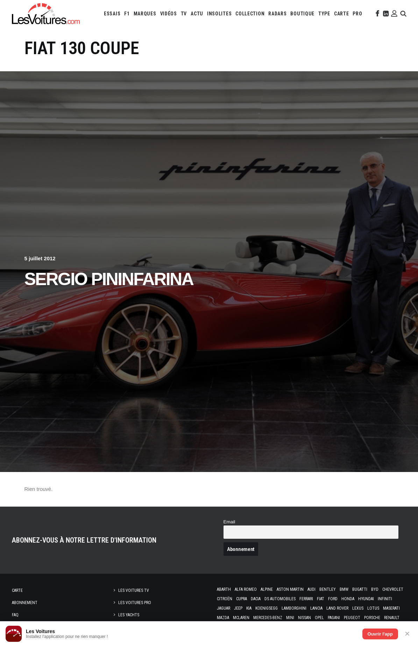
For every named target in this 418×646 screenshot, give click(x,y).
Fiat (320, 598)
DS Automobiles (280, 598)
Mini (290, 617)
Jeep (238, 608)
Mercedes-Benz (267, 617)
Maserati (391, 608)
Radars (277, 13)
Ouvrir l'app (380, 634)
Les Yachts (128, 614)
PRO (357, 13)
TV (184, 13)
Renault (391, 617)
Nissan (304, 617)
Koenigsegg (266, 608)
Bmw (344, 589)
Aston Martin (290, 589)
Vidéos (168, 13)
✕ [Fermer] (407, 634)
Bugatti (359, 589)
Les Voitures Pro (134, 602)
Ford (333, 598)
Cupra (241, 598)
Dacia (256, 598)
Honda (347, 598)
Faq (15, 614)
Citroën (224, 598)
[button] (377, 13)
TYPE (324, 13)
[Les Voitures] (46, 13)
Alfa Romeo (246, 589)
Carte (17, 590)
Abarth (224, 589)
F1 (126, 13)
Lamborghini (294, 608)
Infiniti (385, 598)
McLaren (241, 617)
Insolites (219, 13)
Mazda (223, 617)
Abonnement (24, 602)
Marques (145, 13)
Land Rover (337, 608)
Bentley (327, 589)
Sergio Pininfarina (108, 279)
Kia (248, 608)
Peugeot (352, 617)
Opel (319, 617)
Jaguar (223, 608)
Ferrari (306, 598)
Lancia (316, 608)
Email (229, 521)
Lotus (373, 608)
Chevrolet (392, 589)
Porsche (372, 617)
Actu (197, 13)
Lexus (357, 608)
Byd (374, 589)
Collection (249, 13)
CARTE (341, 13)
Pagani (334, 617)
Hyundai (366, 598)
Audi (311, 589)
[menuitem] (112, 13)
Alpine (267, 589)
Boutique (302, 13)
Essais (112, 13)
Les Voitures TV (133, 590)
